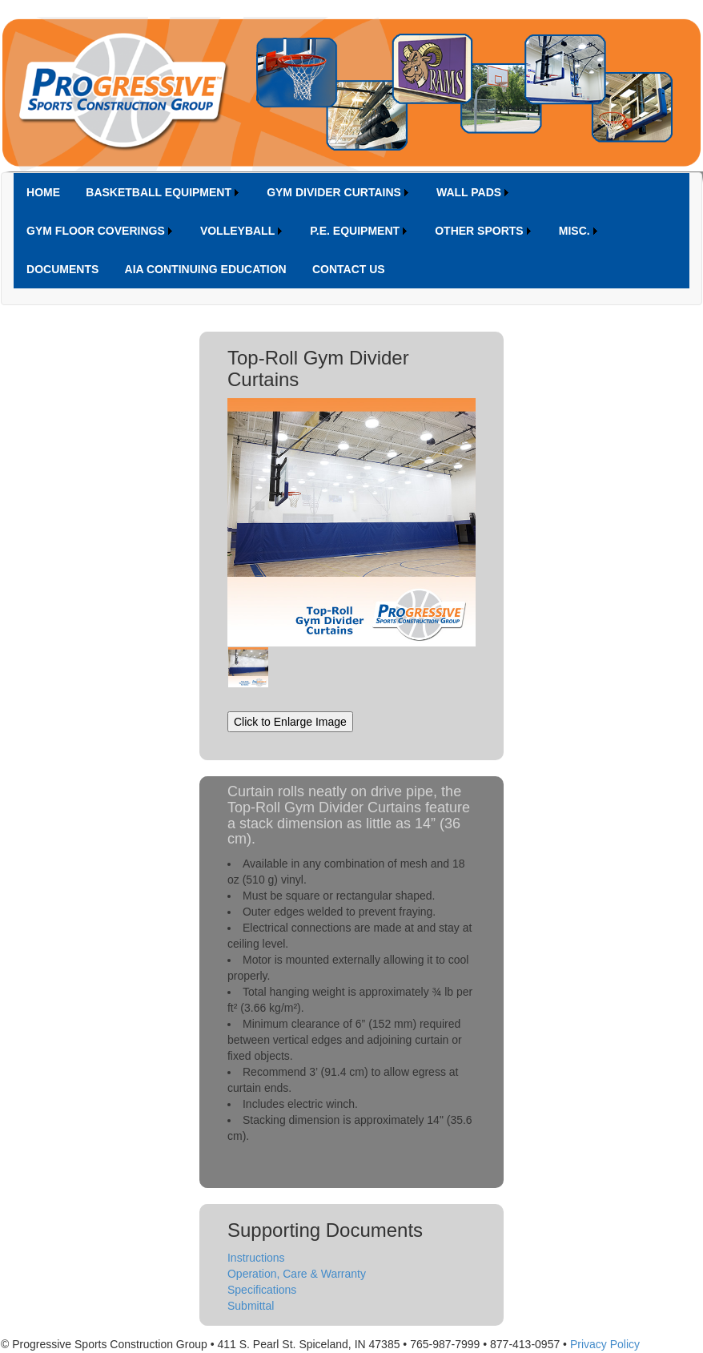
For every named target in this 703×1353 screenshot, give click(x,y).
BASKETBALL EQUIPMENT (158, 192)
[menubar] (351, 230)
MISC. (574, 230)
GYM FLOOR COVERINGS (95, 230)
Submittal (250, 1305)
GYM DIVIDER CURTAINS (334, 192)
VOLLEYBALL (237, 230)
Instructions (256, 1257)
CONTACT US (348, 269)
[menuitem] (43, 192)
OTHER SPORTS (479, 230)
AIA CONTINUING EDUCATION (206, 269)
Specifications (261, 1289)
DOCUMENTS (62, 269)
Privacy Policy (605, 1344)
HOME (43, 192)
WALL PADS (468, 192)
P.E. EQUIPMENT (355, 230)
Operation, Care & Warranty (296, 1273)
